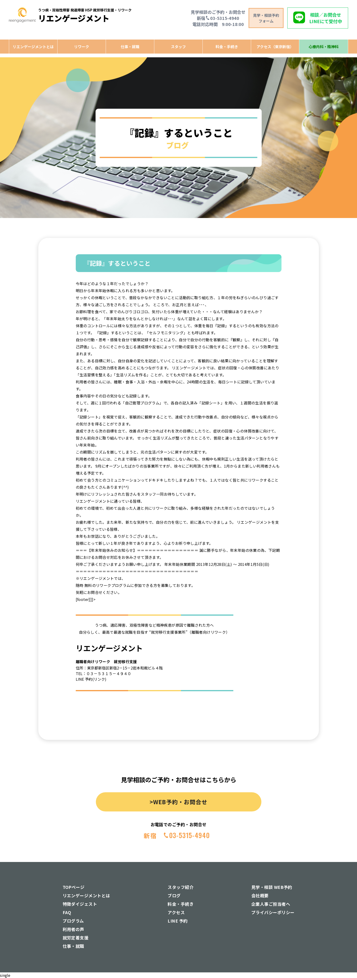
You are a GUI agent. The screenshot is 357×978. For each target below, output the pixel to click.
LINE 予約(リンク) (91, 679)
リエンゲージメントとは (33, 46)
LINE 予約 (178, 921)
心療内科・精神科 (324, 46)
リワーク (81, 46)
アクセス (176, 912)
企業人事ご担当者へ (270, 904)
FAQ (67, 912)
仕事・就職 (130, 46)
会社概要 (260, 895)
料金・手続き (227, 46)
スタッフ (178, 46)
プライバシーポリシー (273, 912)
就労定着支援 (76, 937)
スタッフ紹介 (181, 887)
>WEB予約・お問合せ (178, 802)
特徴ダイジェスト (80, 904)
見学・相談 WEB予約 (271, 887)
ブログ (174, 895)
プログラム (73, 921)
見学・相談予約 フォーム (266, 18)
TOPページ (74, 887)
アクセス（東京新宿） (275, 46)
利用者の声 (73, 929)
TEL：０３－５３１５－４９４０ (103, 673)
